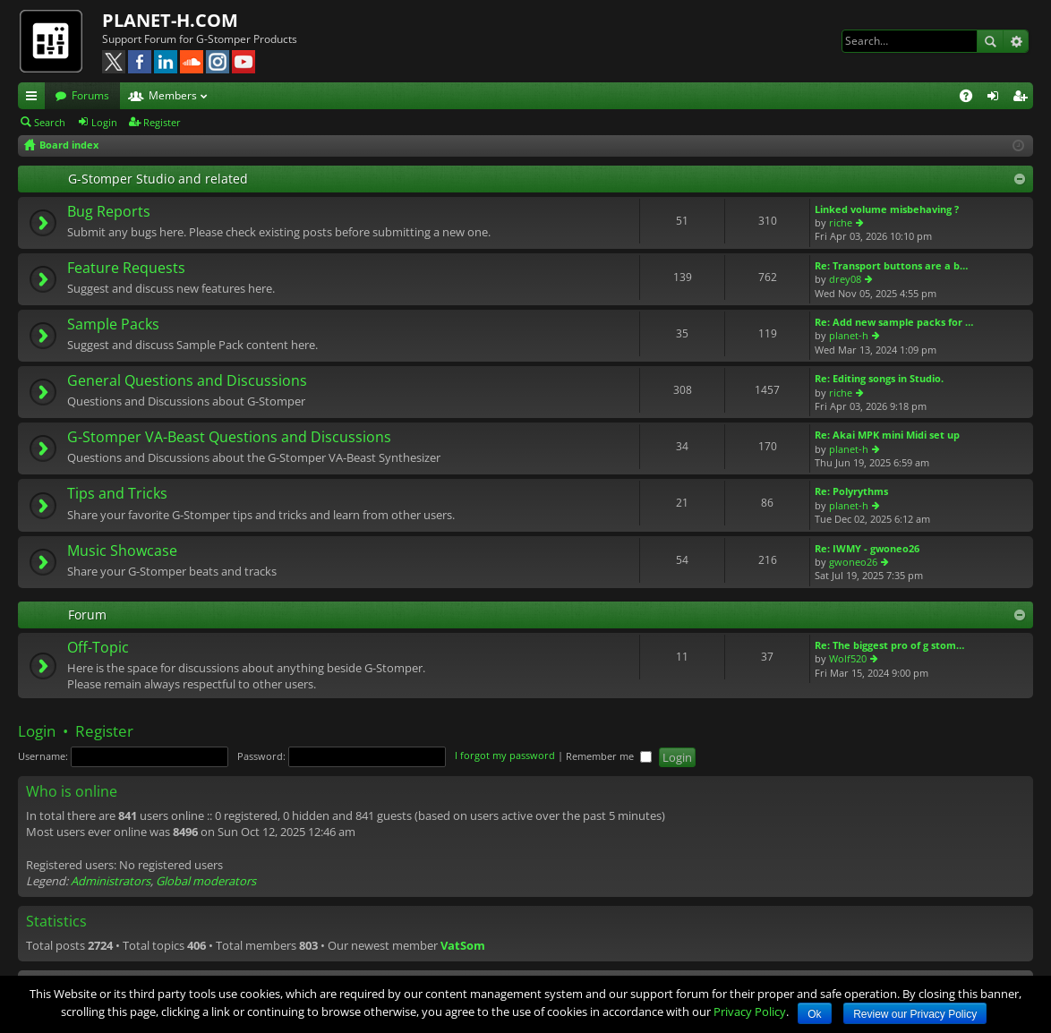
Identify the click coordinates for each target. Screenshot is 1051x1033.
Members (173, 95)
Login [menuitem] (996, 98)
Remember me (609, 756)
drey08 (845, 279)
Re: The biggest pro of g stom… (889, 645)
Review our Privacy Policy (915, 1014)
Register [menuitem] (1023, 98)
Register (162, 122)
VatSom (462, 945)
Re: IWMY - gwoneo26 (867, 548)
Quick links (35, 98)
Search (990, 41)
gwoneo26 (853, 561)
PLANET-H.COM (170, 20)
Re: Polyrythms (851, 491)
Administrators (110, 881)
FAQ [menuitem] (971, 98)
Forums (90, 95)
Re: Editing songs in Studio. (879, 378)
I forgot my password (505, 756)
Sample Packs (113, 325)
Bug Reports (108, 212)
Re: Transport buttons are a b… (891, 265)
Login (104, 122)
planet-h (848, 335)
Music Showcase (122, 551)
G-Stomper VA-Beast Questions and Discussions (229, 438)
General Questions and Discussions (187, 381)
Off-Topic (98, 648)
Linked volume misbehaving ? (887, 209)
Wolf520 (848, 658)
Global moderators (206, 881)
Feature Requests (126, 268)
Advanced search (1016, 41)
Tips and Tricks (117, 494)
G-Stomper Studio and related (158, 178)
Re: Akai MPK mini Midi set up (887, 434)
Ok (814, 1014)
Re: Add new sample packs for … (894, 322)
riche (840, 222)
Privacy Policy (749, 1011)
